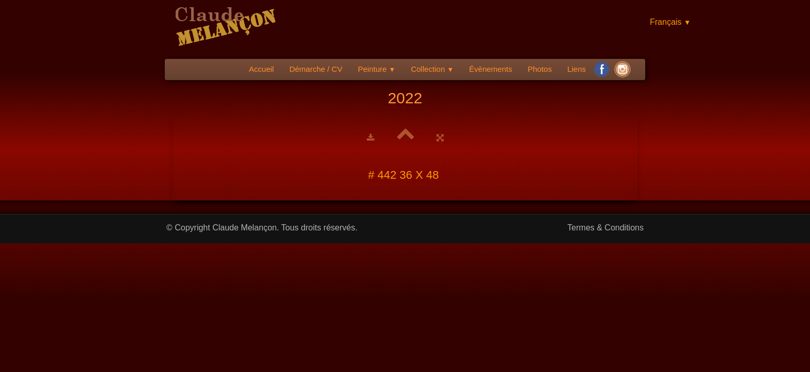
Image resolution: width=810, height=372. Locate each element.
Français (670, 22)
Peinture (377, 69)
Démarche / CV (315, 69)
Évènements (490, 69)
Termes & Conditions (605, 227)
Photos (539, 69)
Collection (432, 69)
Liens (576, 69)
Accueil (261, 69)
